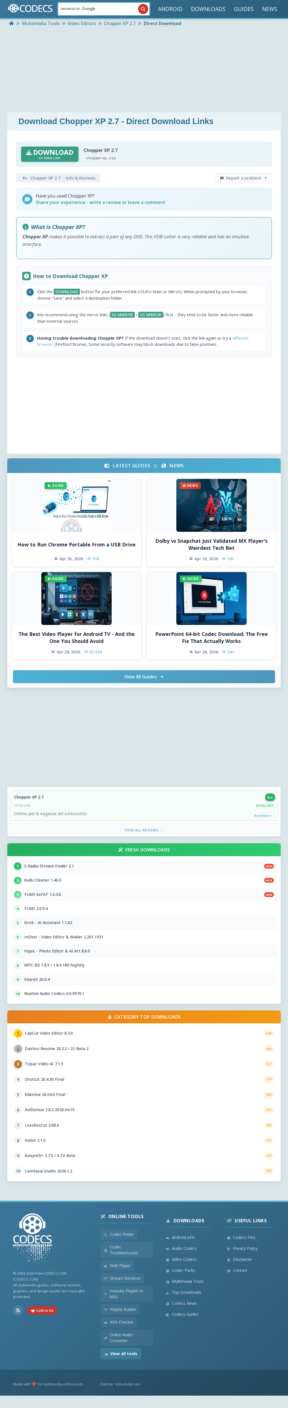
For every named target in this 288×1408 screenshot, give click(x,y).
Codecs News (181, 1315)
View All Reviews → (144, 832)
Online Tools (122, 1229)
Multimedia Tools (185, 1293)
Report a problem (243, 178)
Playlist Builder (120, 1321)
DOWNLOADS (208, 9)
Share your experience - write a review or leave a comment (100, 202)
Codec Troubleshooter (121, 1262)
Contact (237, 1282)
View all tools (120, 1366)
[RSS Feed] (18, 1323)
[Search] (103, 9)
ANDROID (170, 9)
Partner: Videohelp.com (120, 1396)
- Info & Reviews (58, 177)
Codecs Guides (182, 1326)
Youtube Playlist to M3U (124, 1306)
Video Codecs (181, 1271)
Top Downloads (183, 1304)
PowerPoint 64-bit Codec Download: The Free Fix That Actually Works (211, 640)
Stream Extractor (122, 1290)
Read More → (264, 818)
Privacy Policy (242, 1260)
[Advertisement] (144, 70)
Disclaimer (239, 1271)
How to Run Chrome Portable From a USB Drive (76, 546)
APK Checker (118, 1334)
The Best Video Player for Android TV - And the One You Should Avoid (77, 640)
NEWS (269, 9)
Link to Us (42, 1322)
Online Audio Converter (118, 1350)
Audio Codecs (181, 1260)
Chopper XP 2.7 (29, 799)
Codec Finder (119, 1246)
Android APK (180, 1249)
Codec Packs (180, 1282)
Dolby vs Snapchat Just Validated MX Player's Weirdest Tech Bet (211, 547)
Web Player (117, 1278)
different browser (56, 346)
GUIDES (244, 9)
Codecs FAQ (241, 1249)
